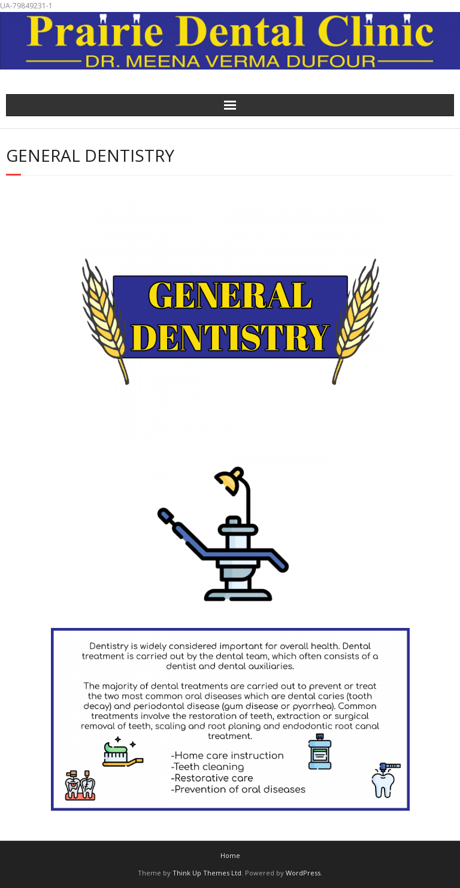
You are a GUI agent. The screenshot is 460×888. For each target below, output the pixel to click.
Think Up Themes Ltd (206, 872)
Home (230, 855)
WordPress (303, 872)
